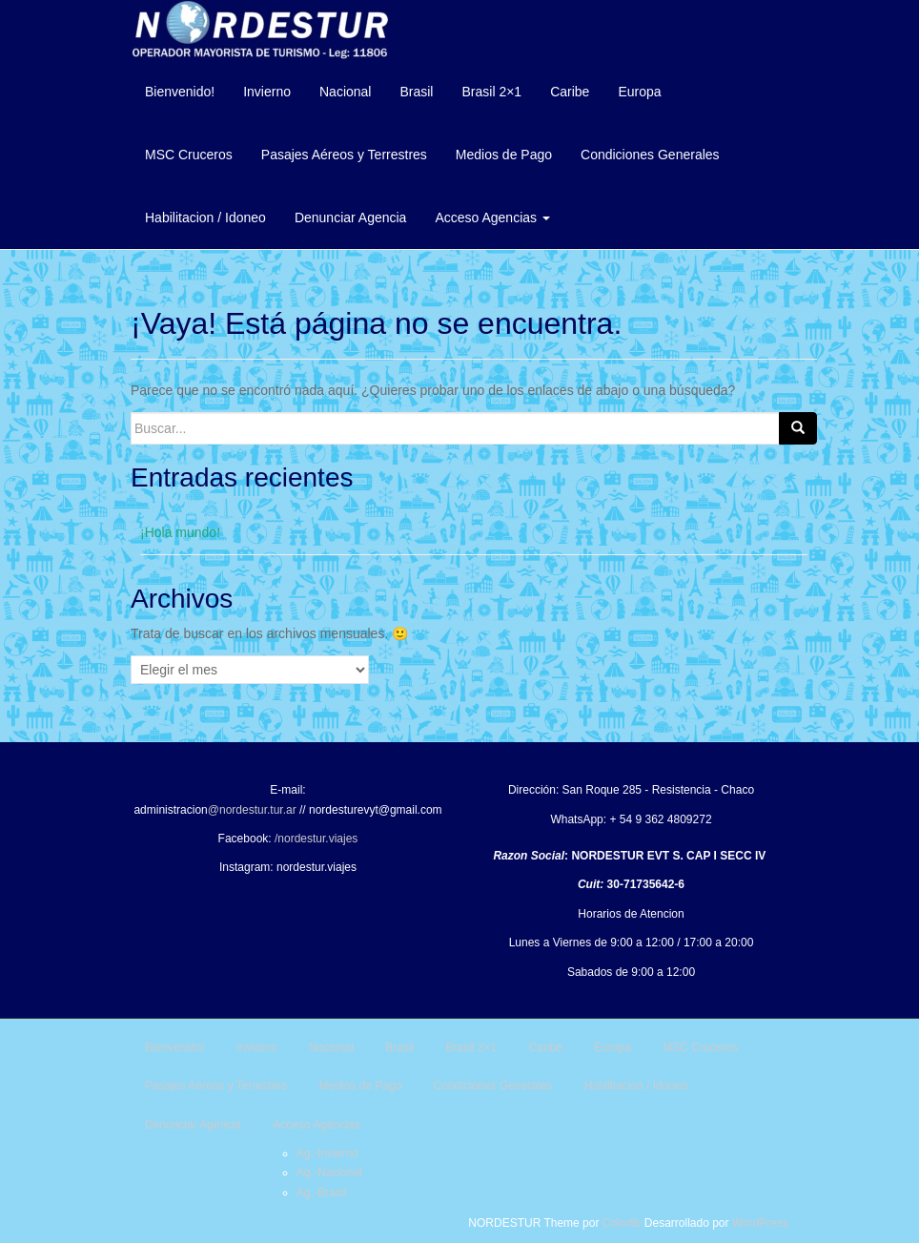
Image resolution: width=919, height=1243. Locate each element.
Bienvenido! (179, 91)
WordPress (760, 1223)
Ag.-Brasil (321, 1192)
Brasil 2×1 (491, 91)
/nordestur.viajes (316, 838)
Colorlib (622, 1223)
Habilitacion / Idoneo (205, 217)
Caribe (569, 91)
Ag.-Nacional (329, 1172)
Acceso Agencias (492, 217)
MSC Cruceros (189, 154)
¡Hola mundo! (180, 532)
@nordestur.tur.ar (252, 810)
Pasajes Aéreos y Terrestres (344, 154)
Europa (639, 91)
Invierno (267, 91)
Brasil (416, 91)
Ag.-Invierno (327, 1153)
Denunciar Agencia (351, 217)
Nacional (345, 91)
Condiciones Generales (650, 154)
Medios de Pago (504, 154)
